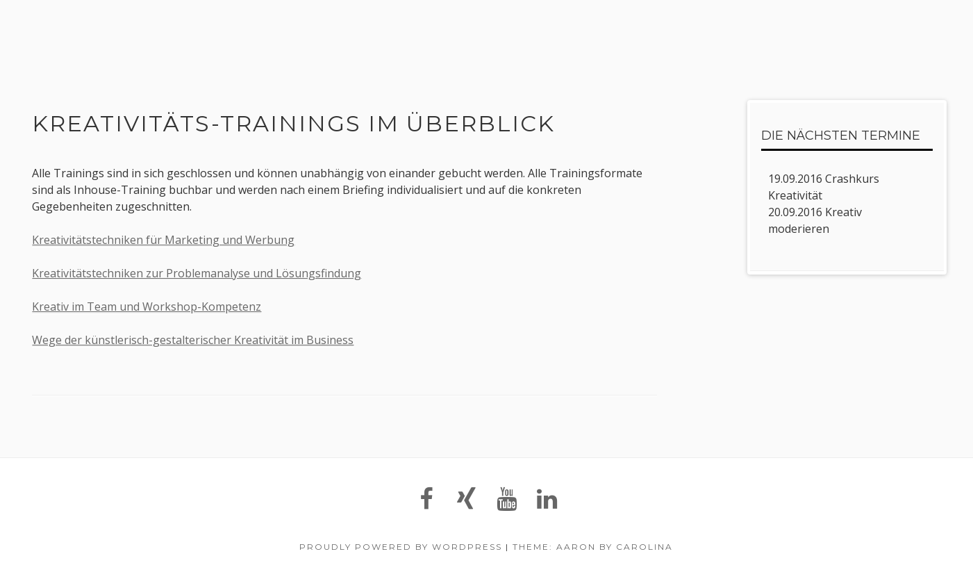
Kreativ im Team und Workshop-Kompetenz (146, 306)
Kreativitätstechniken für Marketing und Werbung (163, 239)
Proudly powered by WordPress (400, 546)
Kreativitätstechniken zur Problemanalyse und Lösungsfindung (196, 273)
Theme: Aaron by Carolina (593, 546)
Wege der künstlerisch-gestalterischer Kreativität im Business (193, 340)
